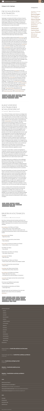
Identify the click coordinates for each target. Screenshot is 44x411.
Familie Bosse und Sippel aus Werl (12, 361)
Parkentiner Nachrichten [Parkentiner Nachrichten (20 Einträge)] (35, 29)
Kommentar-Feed (5, 402)
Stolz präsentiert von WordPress (6, 409)
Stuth (21, 96)
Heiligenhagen (5, 317)
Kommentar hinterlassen (13, 15)
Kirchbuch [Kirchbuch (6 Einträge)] (39, 22)
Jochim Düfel (12, 77)
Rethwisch (5, 327)
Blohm (8, 203)
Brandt (4, 297)
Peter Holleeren (5, 227)
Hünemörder (23, 297)
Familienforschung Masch (10, 1)
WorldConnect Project (6, 382)
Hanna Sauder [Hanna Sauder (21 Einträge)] (36, 19)
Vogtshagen (5, 97)
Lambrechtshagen (6, 321)
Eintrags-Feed (4, 400)
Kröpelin (4, 319)
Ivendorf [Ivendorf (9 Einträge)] (33, 22)
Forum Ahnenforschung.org (7, 390)
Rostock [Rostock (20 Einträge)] (38, 32)
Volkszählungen (6, 301)
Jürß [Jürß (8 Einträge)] (36, 22)
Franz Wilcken (24, 82)
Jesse (3, 298)
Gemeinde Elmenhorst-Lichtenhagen (8, 384)
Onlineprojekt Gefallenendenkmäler (8, 388)
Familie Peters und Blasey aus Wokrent (22, 354)
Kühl (14, 204)
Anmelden (3, 398)
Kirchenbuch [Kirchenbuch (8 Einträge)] (33, 23)
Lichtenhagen (5, 323)
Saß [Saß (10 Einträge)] (32, 33)
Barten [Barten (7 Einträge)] (35, 12)
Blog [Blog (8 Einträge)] (39, 16)
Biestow (4, 310)
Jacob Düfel (4, 255)
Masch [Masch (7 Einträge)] (41, 23)
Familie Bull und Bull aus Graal (13, 367)
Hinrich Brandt (5, 235)
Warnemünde (5, 340)
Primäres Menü (42, 1)
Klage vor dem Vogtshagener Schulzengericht (11, 107)
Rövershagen (19, 204)
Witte (15, 301)
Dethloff (17, 203)
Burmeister (12, 203)
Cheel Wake (4, 268)
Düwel (14, 297)
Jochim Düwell (7, 47)
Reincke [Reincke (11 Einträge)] (33, 32)
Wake (11, 301)
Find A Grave (4, 386)
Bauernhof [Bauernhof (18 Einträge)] (34, 16)
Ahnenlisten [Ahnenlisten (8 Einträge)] (33, 11)
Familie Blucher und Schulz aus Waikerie (15, 373)
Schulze (4, 96)
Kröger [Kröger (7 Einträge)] (38, 23)
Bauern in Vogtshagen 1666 (13, 214)
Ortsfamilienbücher (5, 308)
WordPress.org (4, 404)
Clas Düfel (17, 70)
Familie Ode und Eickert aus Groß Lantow (18, 348)
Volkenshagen (11, 97)
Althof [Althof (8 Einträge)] (32, 12)
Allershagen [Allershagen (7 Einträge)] (38, 11)
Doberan (4, 312)
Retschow (5, 329)
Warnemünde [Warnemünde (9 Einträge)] (34, 36)
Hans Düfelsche (5, 272)
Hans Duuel (21, 37)
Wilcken (16, 97)
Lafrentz (18, 298)
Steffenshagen (5, 336)
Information (4, 342)
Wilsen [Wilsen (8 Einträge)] (37, 37)
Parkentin (5, 325)
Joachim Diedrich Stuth (19, 91)
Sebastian (4, 367)
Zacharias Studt (22, 85)
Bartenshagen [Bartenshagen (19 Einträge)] (35, 14)
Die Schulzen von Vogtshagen (10, 12)
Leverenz (22, 298)
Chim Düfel (4, 264)
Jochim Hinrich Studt (10, 88)
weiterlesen (4, 293)
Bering (4, 203)
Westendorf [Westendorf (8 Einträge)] (33, 37)
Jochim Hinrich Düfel (18, 81)
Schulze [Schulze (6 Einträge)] (34, 33)
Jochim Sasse (4, 239)
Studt (17, 96)
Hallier (18, 297)
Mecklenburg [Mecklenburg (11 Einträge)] (34, 24)
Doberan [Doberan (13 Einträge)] (36, 17)
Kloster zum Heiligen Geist (7, 204)
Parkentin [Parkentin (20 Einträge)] (34, 26)
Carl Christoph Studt (17, 89)
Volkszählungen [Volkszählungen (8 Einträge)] (34, 34)
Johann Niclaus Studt (8, 91)
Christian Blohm (8, 120)
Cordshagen (9, 297)
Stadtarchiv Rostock (10, 96)
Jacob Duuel (24, 44)
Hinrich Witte (4, 243)
